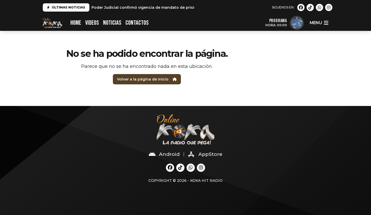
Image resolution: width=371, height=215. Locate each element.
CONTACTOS (137, 22)
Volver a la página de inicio (147, 79)
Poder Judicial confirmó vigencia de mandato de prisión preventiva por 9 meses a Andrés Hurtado (185, 7)
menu (319, 22)
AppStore (205, 154)
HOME (75, 22)
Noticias (112, 22)
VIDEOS (92, 22)
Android (164, 154)
